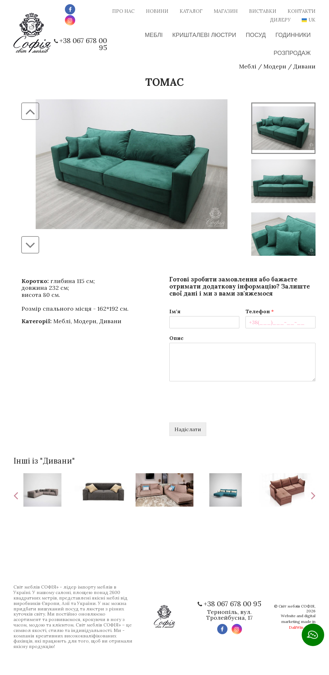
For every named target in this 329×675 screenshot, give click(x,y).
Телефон (259, 311)
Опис (176, 338)
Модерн (274, 66)
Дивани (304, 66)
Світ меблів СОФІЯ (297, 606)
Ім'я (175, 311)
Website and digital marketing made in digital (298, 621)
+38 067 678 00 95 (83, 44)
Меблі (247, 66)
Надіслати (187, 429)
